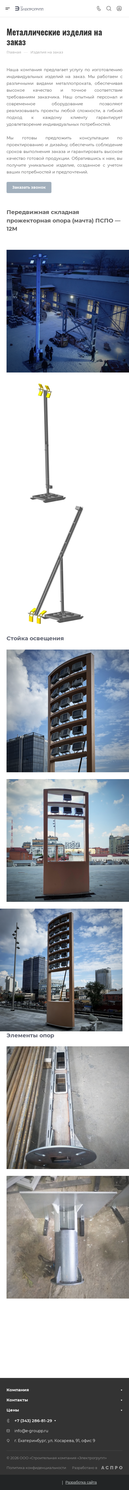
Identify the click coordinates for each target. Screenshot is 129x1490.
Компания (18, 1389)
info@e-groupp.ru (31, 1430)
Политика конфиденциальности (36, 1467)
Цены (13, 1410)
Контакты (17, 1399)
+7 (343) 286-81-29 (33, 1420)
